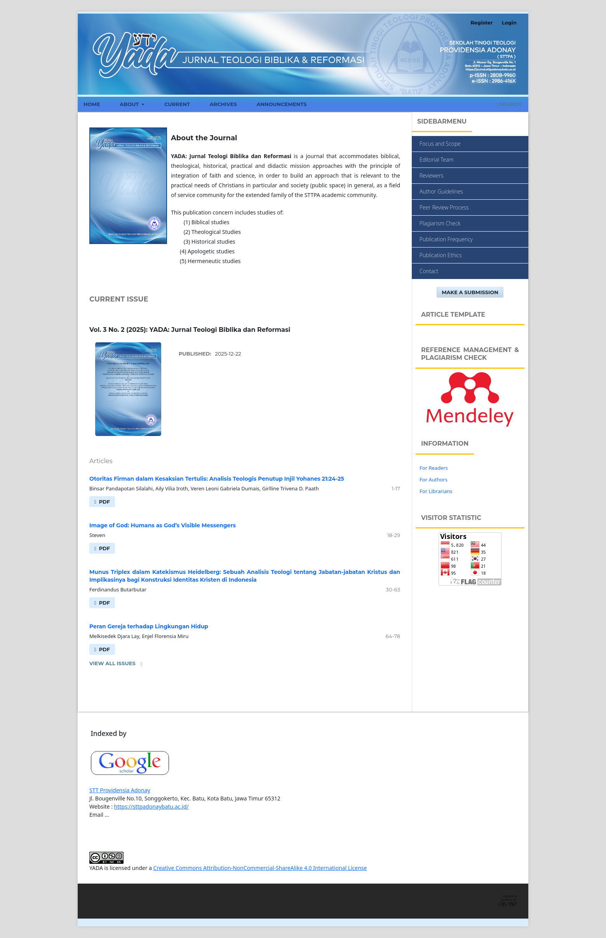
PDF (104, 502)
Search (508, 104)
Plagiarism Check (440, 223)
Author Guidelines (441, 191)
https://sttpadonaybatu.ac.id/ (151, 806)
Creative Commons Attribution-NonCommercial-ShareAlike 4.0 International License (260, 868)
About (130, 104)
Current (177, 104)
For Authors (434, 479)
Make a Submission (470, 292)
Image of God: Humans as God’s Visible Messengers (162, 525)
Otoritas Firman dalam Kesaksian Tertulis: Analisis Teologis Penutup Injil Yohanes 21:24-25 (216, 478)
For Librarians (436, 491)
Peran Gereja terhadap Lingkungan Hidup (148, 626)
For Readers (434, 467)
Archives (223, 104)
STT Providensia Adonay (119, 790)
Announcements (281, 104)
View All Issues (112, 663)
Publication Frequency (446, 239)
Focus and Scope (440, 143)
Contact (429, 271)
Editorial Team (436, 159)
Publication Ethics (441, 255)
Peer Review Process (444, 207)
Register (481, 22)
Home (92, 104)
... (107, 814)
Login (509, 22)
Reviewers (432, 175)
